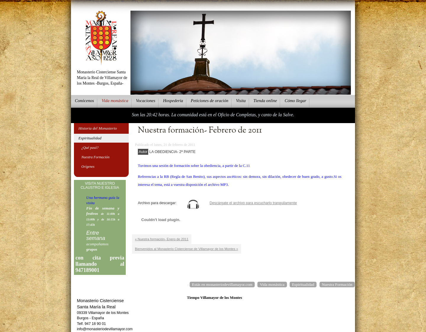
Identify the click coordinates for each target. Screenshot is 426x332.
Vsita (241, 100)
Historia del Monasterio (97, 128)
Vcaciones (145, 100)
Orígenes (87, 167)
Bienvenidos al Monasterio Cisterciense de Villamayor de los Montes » (186, 249)
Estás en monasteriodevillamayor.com (222, 284)
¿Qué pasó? (90, 148)
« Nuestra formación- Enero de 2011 (161, 239)
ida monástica (115, 100)
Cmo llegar (295, 100)
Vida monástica (272, 284)
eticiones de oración (209, 100)
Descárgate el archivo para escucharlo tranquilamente (253, 203)
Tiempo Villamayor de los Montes (214, 297)
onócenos (84, 100)
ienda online (265, 100)
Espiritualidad (89, 138)
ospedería (173, 100)
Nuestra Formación (95, 157)
